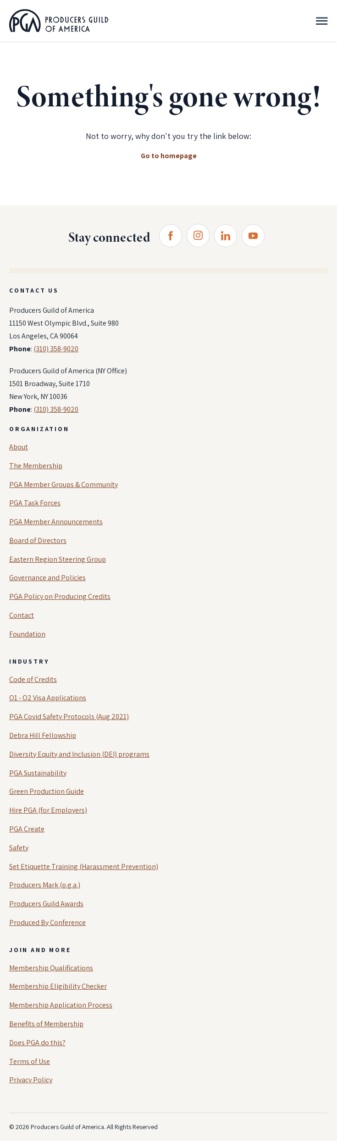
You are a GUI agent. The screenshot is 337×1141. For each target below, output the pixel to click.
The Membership (35, 466)
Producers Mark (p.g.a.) (44, 885)
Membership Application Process (60, 1005)
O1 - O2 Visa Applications (47, 698)
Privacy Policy (30, 1080)
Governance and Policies (47, 577)
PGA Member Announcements (56, 521)
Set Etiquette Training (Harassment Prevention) (83, 866)
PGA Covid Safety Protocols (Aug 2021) (69, 716)
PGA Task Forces (35, 503)
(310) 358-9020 (55, 349)
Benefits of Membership (46, 1024)
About (18, 447)
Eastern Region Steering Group (57, 559)
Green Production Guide (46, 791)
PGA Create (26, 829)
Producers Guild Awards (46, 903)
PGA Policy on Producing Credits (59, 596)
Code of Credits (33, 679)
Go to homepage (169, 156)
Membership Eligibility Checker (58, 986)
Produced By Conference (47, 922)
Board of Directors (37, 540)
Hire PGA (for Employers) (48, 810)
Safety (18, 848)
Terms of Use (29, 1061)
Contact (21, 615)
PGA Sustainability (37, 773)
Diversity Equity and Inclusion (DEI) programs (79, 754)
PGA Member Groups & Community (63, 484)
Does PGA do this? (37, 1042)
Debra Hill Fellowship (42, 735)
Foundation (27, 634)
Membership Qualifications (51, 968)
